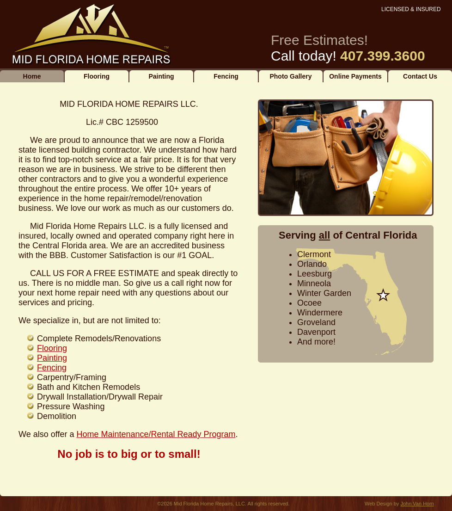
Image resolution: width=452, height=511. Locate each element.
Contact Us (420, 76)
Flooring (97, 76)
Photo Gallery (290, 76)
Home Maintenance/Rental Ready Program (155, 434)
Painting (161, 76)
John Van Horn (417, 503)
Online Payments (355, 76)
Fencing (226, 76)
